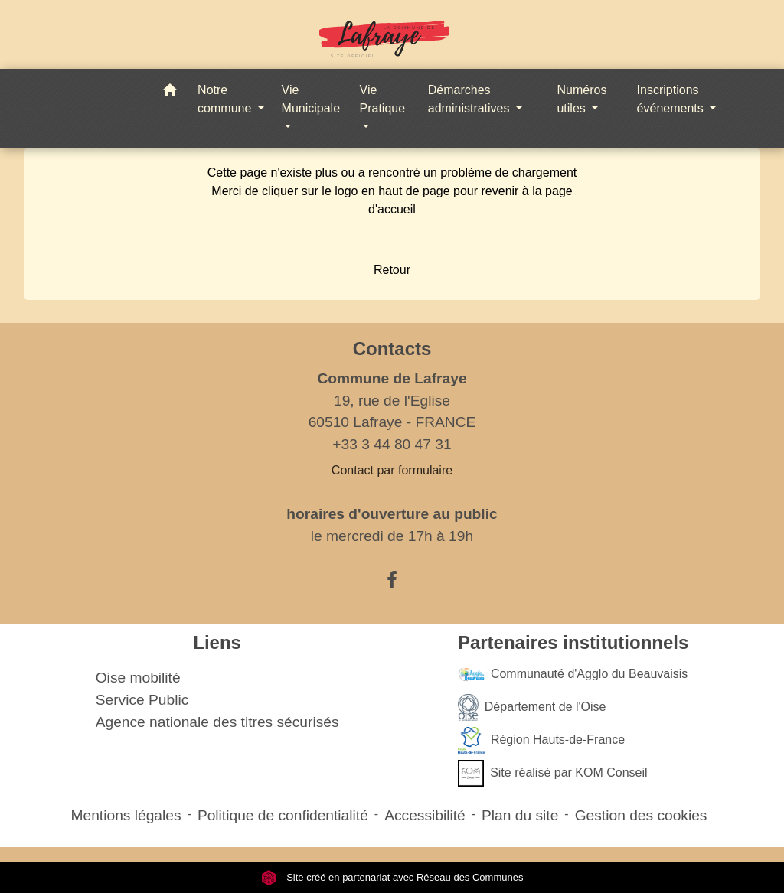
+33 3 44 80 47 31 (391, 444)
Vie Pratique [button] (383, 99)
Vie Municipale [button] (311, 99)
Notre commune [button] (226, 99)
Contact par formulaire (392, 470)
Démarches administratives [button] (470, 99)
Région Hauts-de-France (541, 740)
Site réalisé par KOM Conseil (553, 773)
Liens (217, 642)
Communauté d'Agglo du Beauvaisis (573, 674)
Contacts (392, 348)
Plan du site (520, 815)
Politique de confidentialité (283, 815)
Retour (392, 269)
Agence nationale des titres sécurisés (217, 722)
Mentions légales (126, 815)
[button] (170, 93)
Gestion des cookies (641, 815)
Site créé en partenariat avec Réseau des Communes (392, 877)
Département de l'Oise (532, 707)
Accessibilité (425, 815)
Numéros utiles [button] (581, 99)
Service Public (142, 700)
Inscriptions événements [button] (672, 99)
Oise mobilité (138, 678)
